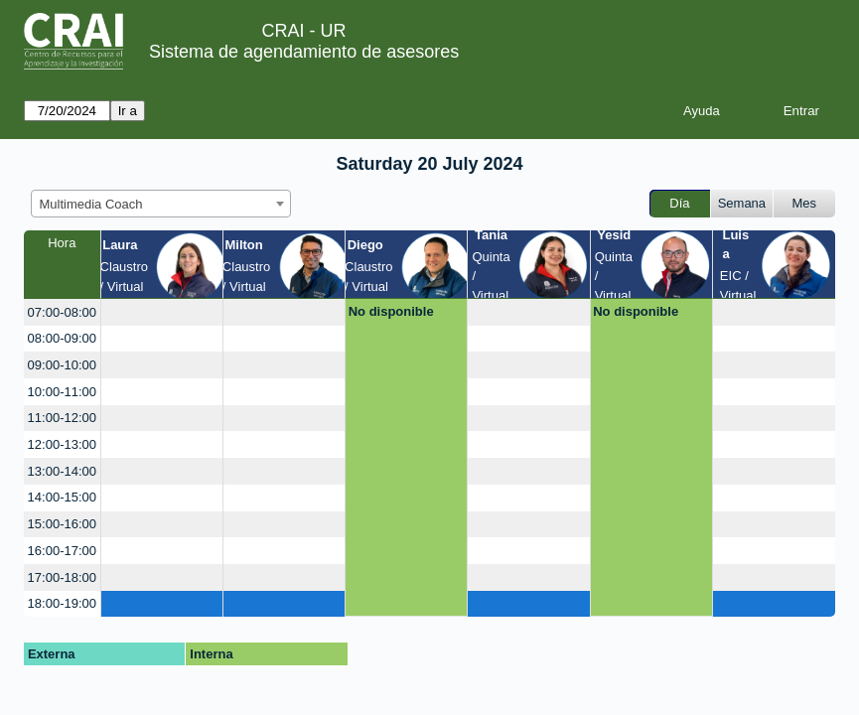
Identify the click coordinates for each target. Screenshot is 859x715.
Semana (742, 203)
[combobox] (161, 203)
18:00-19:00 (62, 603)
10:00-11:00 (62, 391)
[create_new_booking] (161, 312)
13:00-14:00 (62, 471)
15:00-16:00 (62, 523)
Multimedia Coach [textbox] (91, 204)
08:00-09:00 (62, 338)
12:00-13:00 (62, 444)
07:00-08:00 (62, 312)
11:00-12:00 (62, 417)
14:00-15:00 (62, 497)
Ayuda (701, 110)
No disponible (391, 311)
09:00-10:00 (62, 365)
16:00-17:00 (62, 550)
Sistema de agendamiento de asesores (304, 52)
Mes (804, 203)
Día (679, 203)
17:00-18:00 (62, 577)
